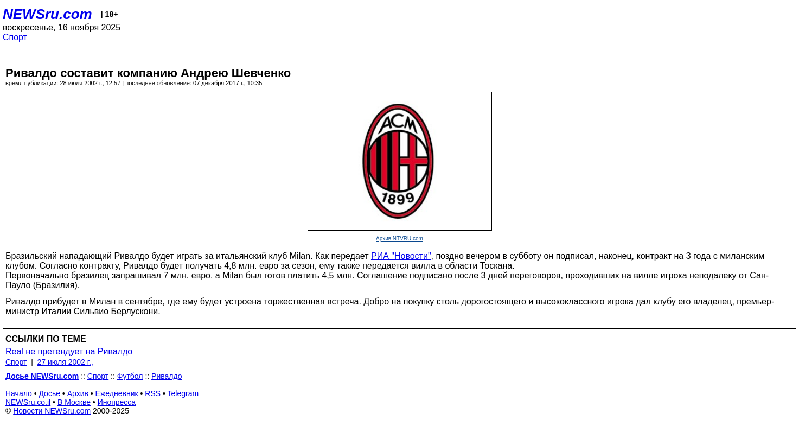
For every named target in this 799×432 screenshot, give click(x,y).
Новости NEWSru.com (52, 410)
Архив (77, 393)
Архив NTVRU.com (399, 239)
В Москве (74, 402)
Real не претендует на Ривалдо (68, 351)
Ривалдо (166, 376)
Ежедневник (116, 393)
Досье (49, 393)
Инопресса (117, 402)
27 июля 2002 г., (65, 362)
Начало (18, 393)
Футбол (130, 376)
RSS (153, 393)
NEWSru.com (47, 14)
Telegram (183, 393)
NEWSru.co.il (27, 402)
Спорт (15, 37)
